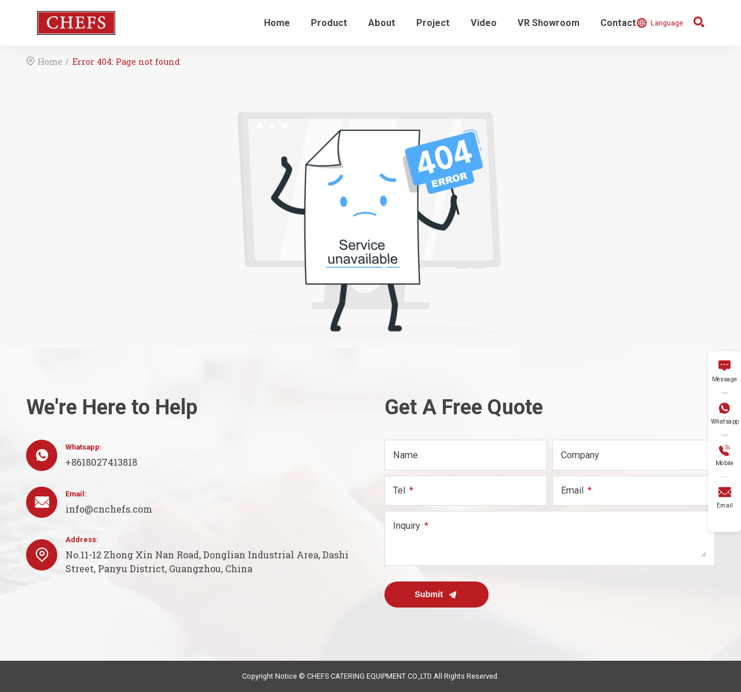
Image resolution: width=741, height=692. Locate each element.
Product (329, 22)
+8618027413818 (101, 462)
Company (580, 455)
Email (572, 490)
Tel (399, 490)
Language (659, 23)
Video (484, 22)
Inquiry (406, 525)
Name (405, 455)
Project (433, 22)
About (381, 22)
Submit (436, 594)
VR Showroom (548, 22)
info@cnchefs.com (108, 509)
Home (277, 22)
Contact (618, 22)
